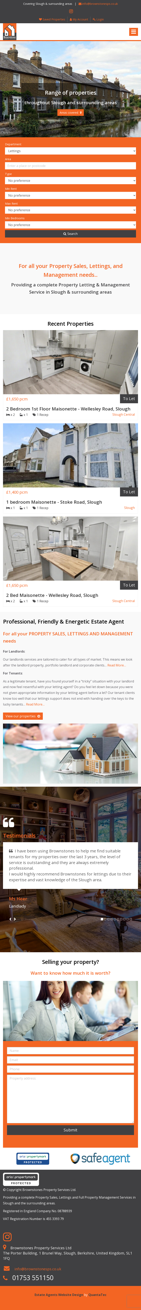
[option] (33, 1159)
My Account (79, 19)
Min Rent (11, 189)
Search (70, 233)
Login (98, 19)
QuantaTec (97, 1295)
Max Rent (11, 203)
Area (8, 159)
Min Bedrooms (15, 218)
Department (13, 144)
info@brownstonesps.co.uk (98, 4)
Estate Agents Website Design (59, 1295)
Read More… (116, 665)
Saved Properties (52, 19)
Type (8, 174)
